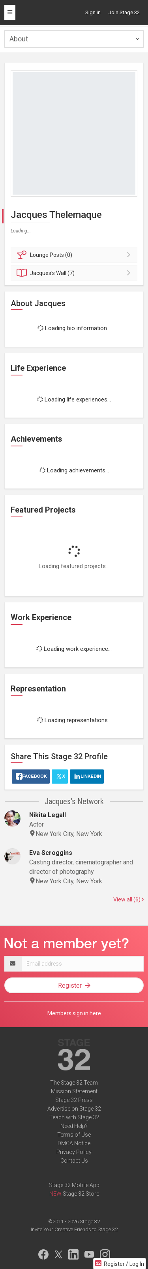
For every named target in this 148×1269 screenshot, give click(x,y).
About (18, 39)
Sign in (93, 12)
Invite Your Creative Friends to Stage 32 (74, 1229)
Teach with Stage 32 (74, 1117)
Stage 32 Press (74, 1100)
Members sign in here (74, 1013)
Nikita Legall (47, 815)
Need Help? (74, 1126)
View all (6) (128, 899)
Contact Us (74, 1161)
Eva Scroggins (50, 853)
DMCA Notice (74, 1143)
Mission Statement (74, 1091)
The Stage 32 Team (74, 1082)
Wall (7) (75, 273)
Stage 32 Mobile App (74, 1185)
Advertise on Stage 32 (74, 1108)
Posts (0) (75, 255)
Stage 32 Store (81, 1194)
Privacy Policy (74, 1152)
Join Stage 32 (124, 12)
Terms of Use (74, 1135)
